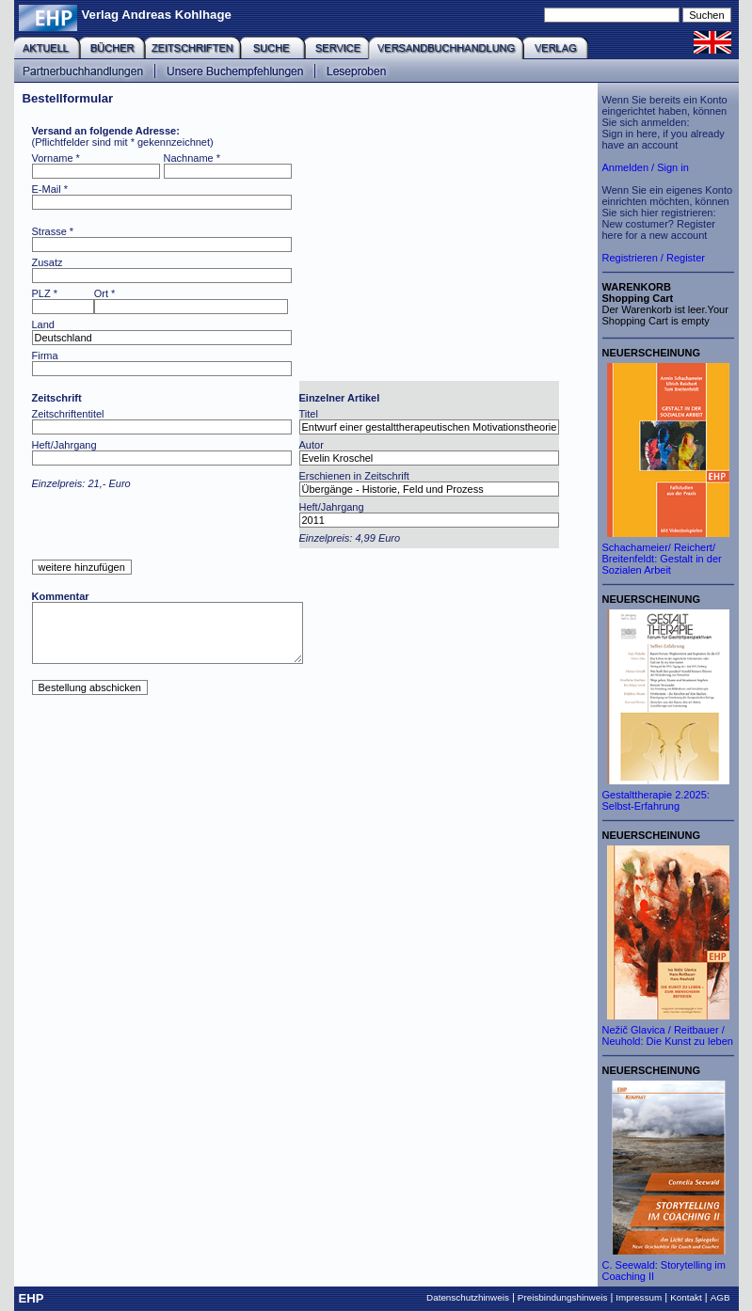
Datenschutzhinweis (467, 1297)
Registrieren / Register (653, 257)
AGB (720, 1297)
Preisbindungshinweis (563, 1297)
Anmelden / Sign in (645, 167)
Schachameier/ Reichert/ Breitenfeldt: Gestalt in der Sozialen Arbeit (662, 559)
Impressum (639, 1297)
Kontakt (686, 1297)
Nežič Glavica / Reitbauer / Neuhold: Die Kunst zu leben (667, 1035)
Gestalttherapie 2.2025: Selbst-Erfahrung (656, 800)
